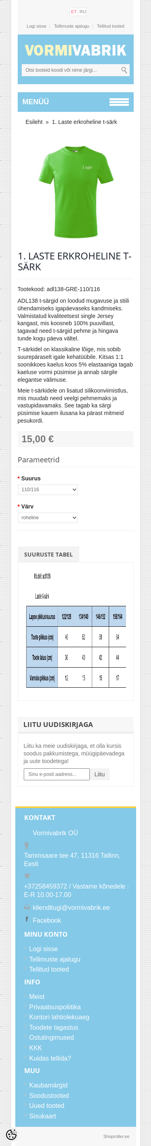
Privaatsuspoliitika (55, 1007)
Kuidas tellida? (50, 1058)
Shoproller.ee (116, 1136)
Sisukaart (42, 1116)
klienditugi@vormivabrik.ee (71, 907)
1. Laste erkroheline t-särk (84, 122)
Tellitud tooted (110, 26)
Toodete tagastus (54, 1027)
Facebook (47, 920)
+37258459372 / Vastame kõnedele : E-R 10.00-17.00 (76, 891)
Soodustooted (49, 1095)
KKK (35, 1048)
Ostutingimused (51, 1037)
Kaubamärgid (48, 1085)
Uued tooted (46, 1105)
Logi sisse (36, 26)
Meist (37, 996)
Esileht (34, 122)
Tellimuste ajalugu (71, 26)
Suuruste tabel (48, 554)
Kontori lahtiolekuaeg (59, 1017)
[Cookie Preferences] (11, 1135)
